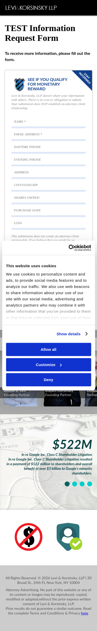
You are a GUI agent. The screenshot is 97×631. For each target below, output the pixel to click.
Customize (49, 364)
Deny (48, 379)
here (84, 613)
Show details (69, 334)
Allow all (48, 349)
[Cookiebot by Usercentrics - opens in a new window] (69, 247)
